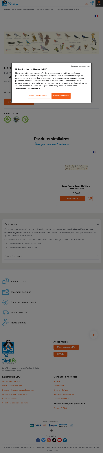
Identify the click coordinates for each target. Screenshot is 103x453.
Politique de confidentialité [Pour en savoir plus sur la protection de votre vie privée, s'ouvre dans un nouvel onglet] (28, 88)
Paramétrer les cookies (39, 96)
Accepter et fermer (61, 96)
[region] (51, 83)
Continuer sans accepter (80, 66)
